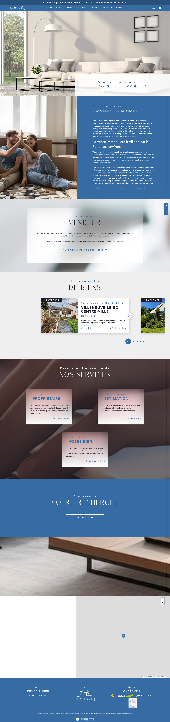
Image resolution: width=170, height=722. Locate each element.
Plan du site (89, 718)
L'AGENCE (81, 8)
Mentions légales (99, 718)
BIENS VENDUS (70, 8)
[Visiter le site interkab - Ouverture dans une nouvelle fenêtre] (126, 700)
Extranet (104, 8)
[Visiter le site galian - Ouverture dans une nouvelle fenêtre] (144, 700)
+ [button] (162, 604)
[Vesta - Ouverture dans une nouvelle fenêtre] (133, 708)
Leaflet (143, 681)
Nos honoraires (80, 718)
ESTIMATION (93, 8)
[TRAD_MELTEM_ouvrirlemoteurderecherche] (17, 8)
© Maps (150, 681)
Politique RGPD (121, 718)
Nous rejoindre (117, 8)
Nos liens (113, 718)
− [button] (162, 607)
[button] (129, 318)
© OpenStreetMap (160, 681)
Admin (108, 718)
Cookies (129, 718)
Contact (166, 209)
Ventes (59, 8)
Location (49, 8)
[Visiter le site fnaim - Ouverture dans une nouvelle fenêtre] (113, 700)
